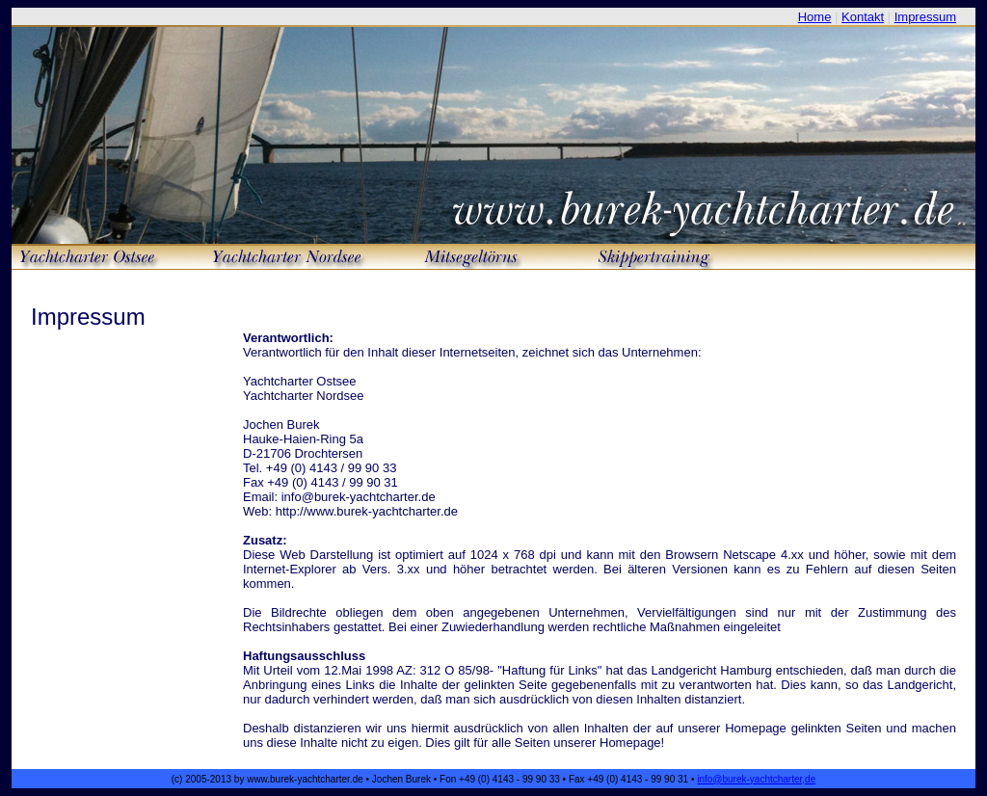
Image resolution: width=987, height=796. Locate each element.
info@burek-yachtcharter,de (756, 779)
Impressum (925, 17)
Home (815, 17)
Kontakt (862, 17)
